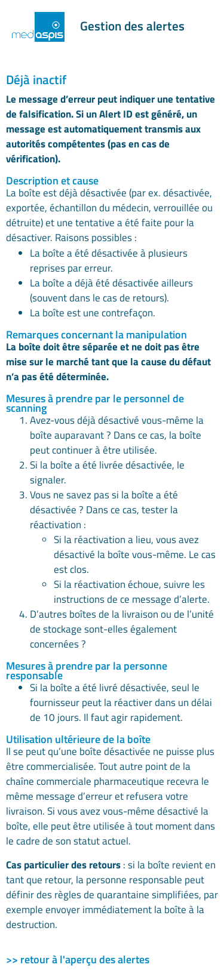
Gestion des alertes (132, 25)
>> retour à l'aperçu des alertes (77, 959)
